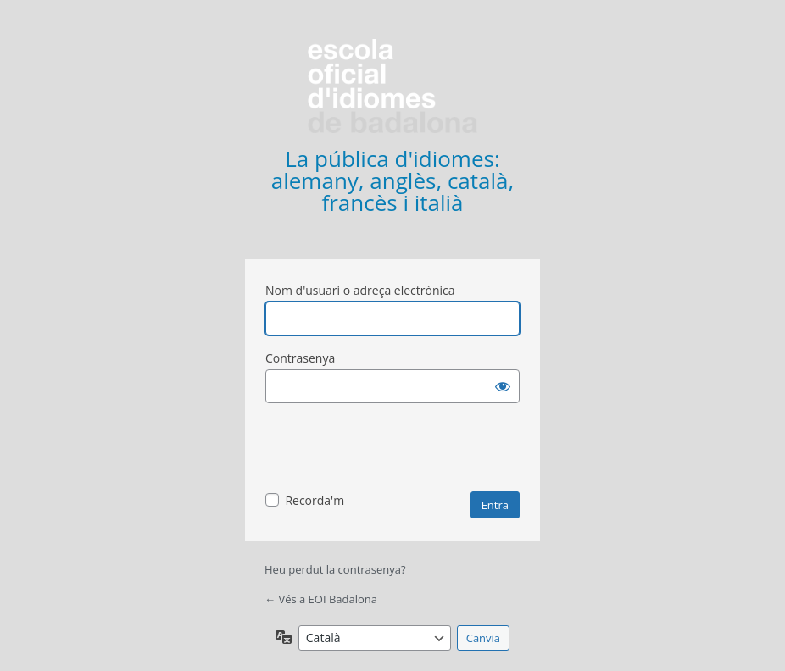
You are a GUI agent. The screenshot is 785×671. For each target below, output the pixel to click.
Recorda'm (314, 500)
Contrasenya (300, 358)
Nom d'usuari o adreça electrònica (360, 290)
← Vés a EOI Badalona (320, 599)
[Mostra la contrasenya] (503, 386)
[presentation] (394, 450)
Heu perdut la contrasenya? (335, 569)
